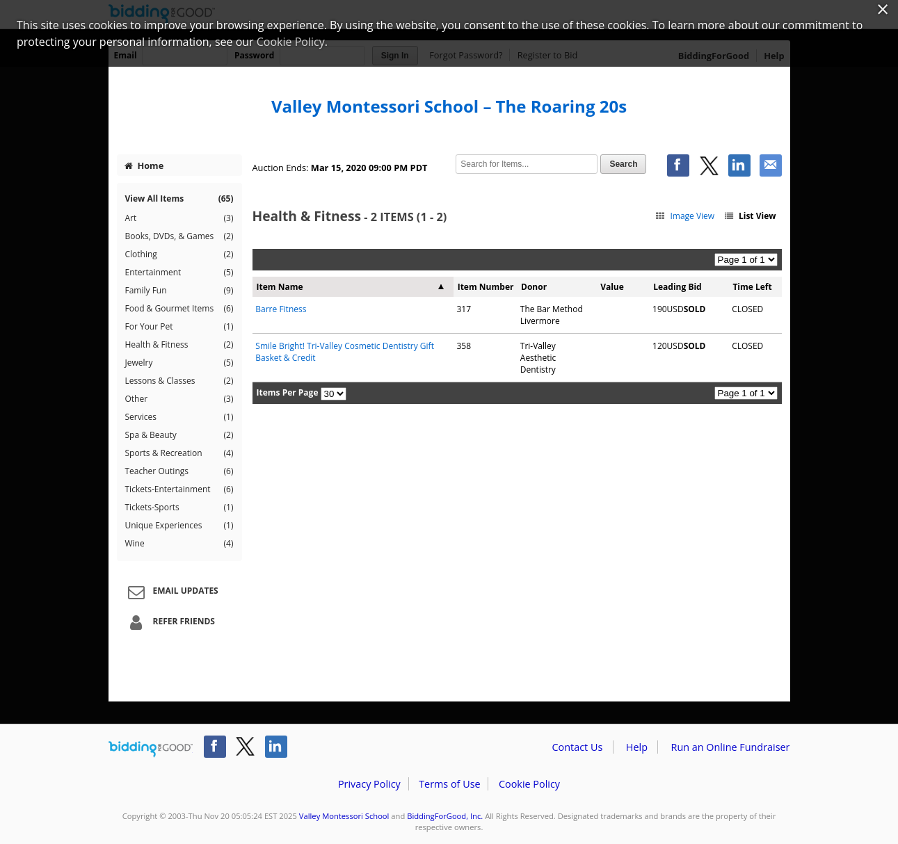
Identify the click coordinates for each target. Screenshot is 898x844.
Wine (179, 544)
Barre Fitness (280, 309)
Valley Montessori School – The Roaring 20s (449, 106)
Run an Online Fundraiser (730, 747)
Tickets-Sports (179, 507)
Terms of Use (449, 783)
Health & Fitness (179, 345)
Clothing (179, 254)
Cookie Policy (529, 783)
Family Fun (179, 291)
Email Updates (171, 591)
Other (179, 399)
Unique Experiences (179, 526)
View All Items (179, 198)
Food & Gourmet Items (179, 309)
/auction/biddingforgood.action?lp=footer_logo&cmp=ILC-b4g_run (151, 749)
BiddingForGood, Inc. (445, 816)
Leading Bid (677, 287)
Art (179, 218)
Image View (685, 216)
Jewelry (179, 363)
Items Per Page (288, 392)
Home (144, 165)
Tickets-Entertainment (179, 489)
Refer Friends (169, 622)
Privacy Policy (369, 783)
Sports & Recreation (179, 453)
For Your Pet (179, 327)
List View (749, 216)
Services (179, 417)
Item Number (486, 287)
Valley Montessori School (344, 816)
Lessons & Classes (179, 381)
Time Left (751, 287)
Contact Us (577, 747)
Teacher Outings (179, 471)
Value (612, 287)
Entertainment (179, 272)
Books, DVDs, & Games (179, 236)
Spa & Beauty (179, 435)
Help (637, 747)
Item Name (280, 287)
